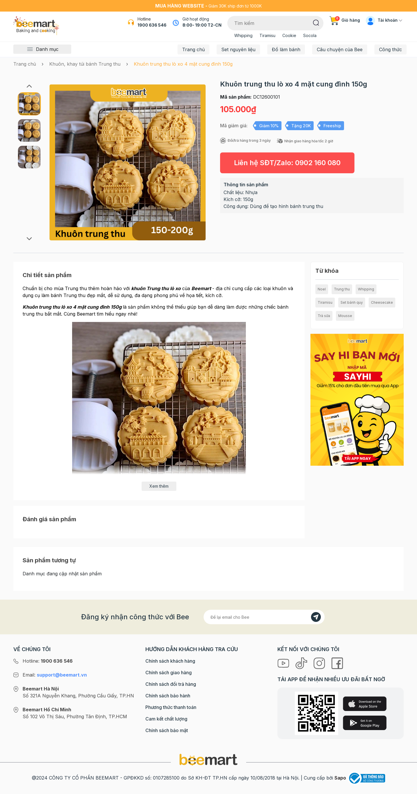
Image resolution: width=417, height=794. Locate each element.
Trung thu (342, 289)
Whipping (243, 35)
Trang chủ (193, 49)
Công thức (390, 49)
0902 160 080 (318, 163)
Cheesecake (382, 302)
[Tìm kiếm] (316, 22)
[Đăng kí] (316, 617)
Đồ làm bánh (286, 49)
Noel (322, 289)
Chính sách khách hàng (170, 661)
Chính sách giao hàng (168, 672)
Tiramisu (267, 35)
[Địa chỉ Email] (264, 617)
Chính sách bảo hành (167, 696)
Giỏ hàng (344, 20)
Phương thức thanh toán (170, 707)
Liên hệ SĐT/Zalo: (287, 163)
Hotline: (48, 661)
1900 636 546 (152, 25)
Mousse (345, 316)
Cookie (289, 35)
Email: (55, 675)
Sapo (340, 778)
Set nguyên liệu (238, 49)
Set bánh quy (352, 302)
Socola (310, 35)
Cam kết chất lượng (166, 719)
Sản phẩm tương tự (49, 560)
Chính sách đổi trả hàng (170, 684)
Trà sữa (324, 316)
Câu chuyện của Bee (340, 49)
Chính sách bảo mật (166, 730)
